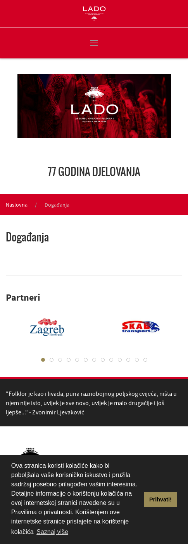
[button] (94, 42)
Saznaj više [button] (52, 532)
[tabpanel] (135, 326)
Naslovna (17, 204)
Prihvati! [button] (160, 499)
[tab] (43, 360)
